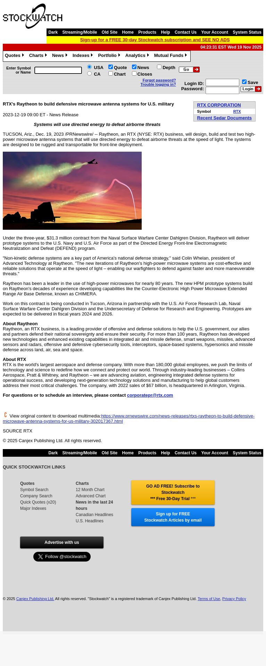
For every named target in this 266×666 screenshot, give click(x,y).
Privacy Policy (234, 599)
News (60, 56)
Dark (53, 32)
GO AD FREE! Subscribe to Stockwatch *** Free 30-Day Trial (173, 492)
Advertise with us (61, 542)
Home (128, 32)
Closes (145, 74)
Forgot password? (159, 80)
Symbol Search (34, 489)
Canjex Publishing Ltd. (35, 599)
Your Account (214, 32)
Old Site (109, 32)
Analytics (138, 56)
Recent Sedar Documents (224, 117)
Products (147, 32)
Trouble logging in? (158, 84)
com (168, 395)
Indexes (83, 56)
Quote (120, 67)
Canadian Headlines (94, 514)
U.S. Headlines (89, 521)
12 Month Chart (90, 489)
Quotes (15, 56)
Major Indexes (33, 508)
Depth (169, 67)
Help (165, 32)
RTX (237, 111)
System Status (247, 32)
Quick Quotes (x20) (38, 502)
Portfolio (110, 56)
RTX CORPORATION (219, 105)
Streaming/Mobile (79, 32)
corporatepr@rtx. (145, 395)
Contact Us (186, 32)
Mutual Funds (171, 56)
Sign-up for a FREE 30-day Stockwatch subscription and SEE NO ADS (155, 39)
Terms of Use (209, 599)
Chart (120, 74)
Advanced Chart (91, 496)
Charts (39, 56)
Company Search (36, 496)
